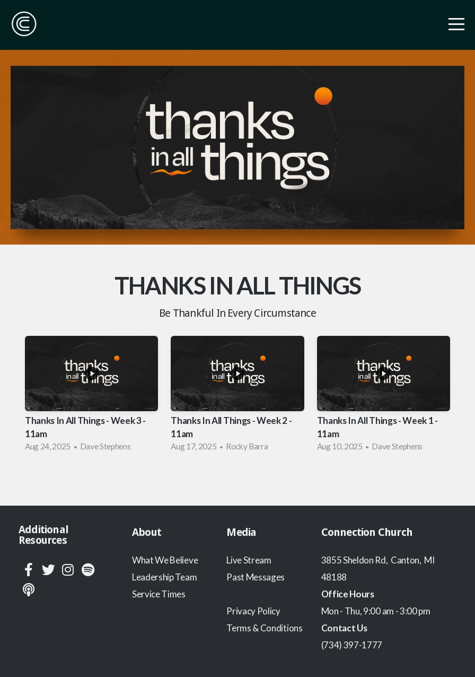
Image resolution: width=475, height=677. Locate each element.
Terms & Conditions (264, 627)
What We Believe (165, 560)
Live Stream (248, 560)
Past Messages (255, 577)
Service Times (159, 594)
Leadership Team (164, 577)
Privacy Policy (253, 611)
